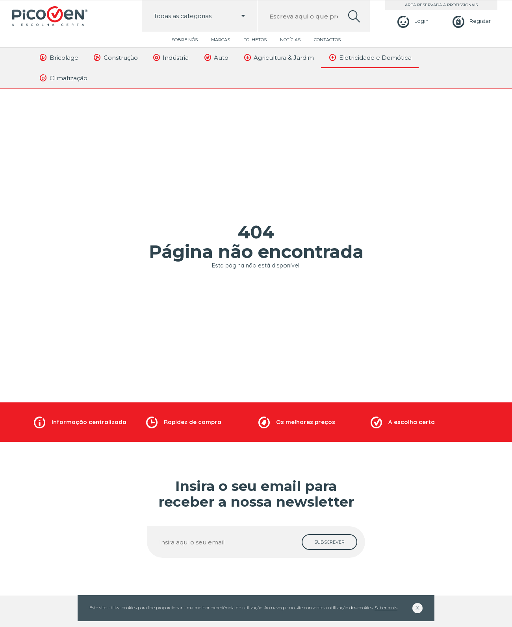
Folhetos (255, 39)
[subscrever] (329, 542)
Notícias (290, 39)
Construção (115, 57)
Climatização (63, 78)
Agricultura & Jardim (278, 57)
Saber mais (386, 607)
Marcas (220, 39)
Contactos (327, 39)
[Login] (411, 21)
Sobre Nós (185, 39)
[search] (354, 16)
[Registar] (470, 21)
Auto (215, 57)
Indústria (170, 57)
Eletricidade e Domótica (370, 57)
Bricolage (58, 57)
